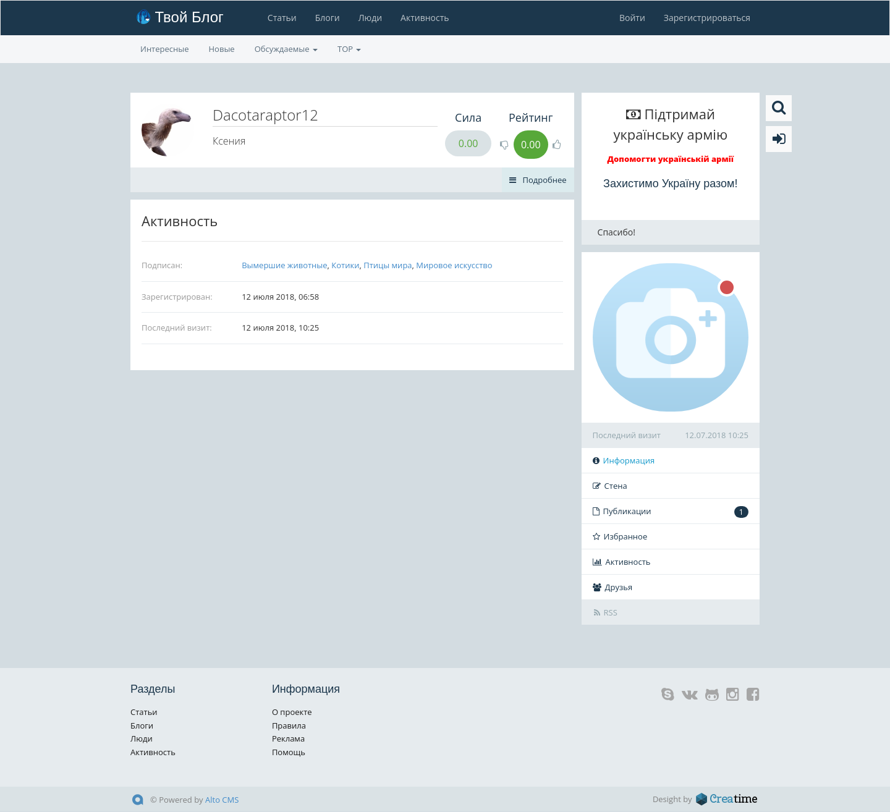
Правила (289, 725)
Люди (370, 17)
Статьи (282, 17)
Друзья (613, 587)
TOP (349, 48)
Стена (610, 485)
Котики (345, 265)
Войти (632, 17)
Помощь (288, 752)
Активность (424, 17)
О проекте (292, 711)
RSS (605, 612)
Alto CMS (222, 799)
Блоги (327, 17)
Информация (624, 460)
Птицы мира (387, 265)
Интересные (164, 48)
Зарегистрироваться (707, 17)
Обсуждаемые (286, 48)
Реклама (288, 738)
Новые (222, 48)
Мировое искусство (454, 265)
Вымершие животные (284, 265)
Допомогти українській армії (671, 158)
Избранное (620, 536)
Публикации (670, 511)
